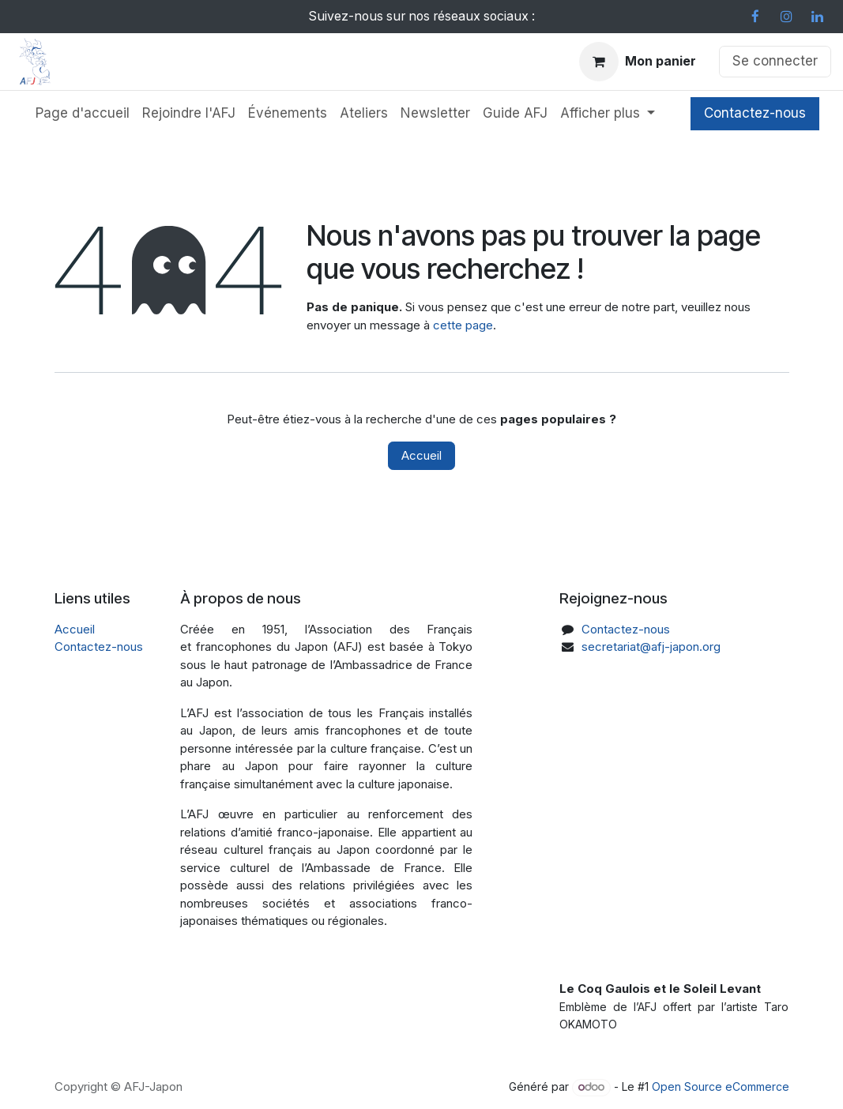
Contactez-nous (755, 113)
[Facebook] (755, 16)
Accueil (421, 455)
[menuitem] (82, 113)
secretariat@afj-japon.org (651, 646)
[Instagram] (786, 16)
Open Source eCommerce (720, 1086)
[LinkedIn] (816, 16)
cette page (463, 325)
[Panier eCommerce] (637, 61)
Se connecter (775, 61)
